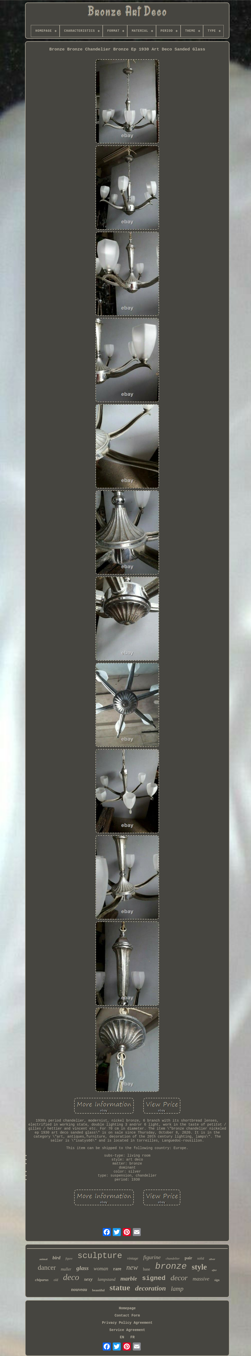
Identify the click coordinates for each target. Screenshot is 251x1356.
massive (201, 1279)
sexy (88, 1279)
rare (117, 1268)
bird (56, 1257)
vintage (132, 1258)
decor (179, 1278)
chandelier (173, 1258)
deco (71, 1277)
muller (66, 1269)
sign (217, 1280)
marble (128, 1279)
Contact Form (127, 1316)
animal (43, 1259)
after (214, 1270)
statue (120, 1287)
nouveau (79, 1289)
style (199, 1267)
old (56, 1280)
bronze (171, 1267)
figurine (152, 1257)
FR (133, 1337)
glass (82, 1268)
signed (154, 1278)
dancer (47, 1267)
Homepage (127, 1308)
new (132, 1267)
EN (122, 1337)
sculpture (99, 1256)
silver (212, 1259)
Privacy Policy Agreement (127, 1323)
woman (101, 1268)
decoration (150, 1288)
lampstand (106, 1279)
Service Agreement (127, 1330)
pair (188, 1258)
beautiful (98, 1290)
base (146, 1269)
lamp (177, 1288)
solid (200, 1258)
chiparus (42, 1280)
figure (68, 1258)
